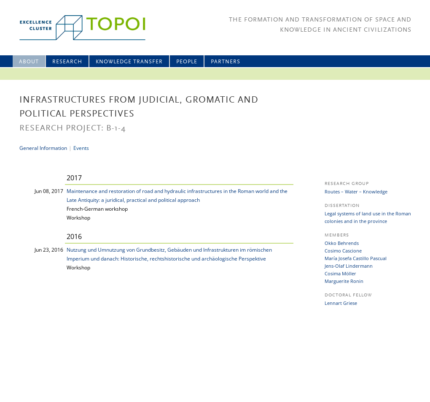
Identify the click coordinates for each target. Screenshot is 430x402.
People (186, 62)
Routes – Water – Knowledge (356, 191)
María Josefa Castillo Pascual (356, 258)
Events (81, 148)
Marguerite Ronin (344, 281)
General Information (43, 148)
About (29, 62)
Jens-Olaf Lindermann (349, 266)
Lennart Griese (341, 303)
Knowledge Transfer (129, 62)
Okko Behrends (342, 243)
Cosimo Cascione (343, 250)
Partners (225, 62)
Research (67, 62)
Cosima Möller (340, 273)
